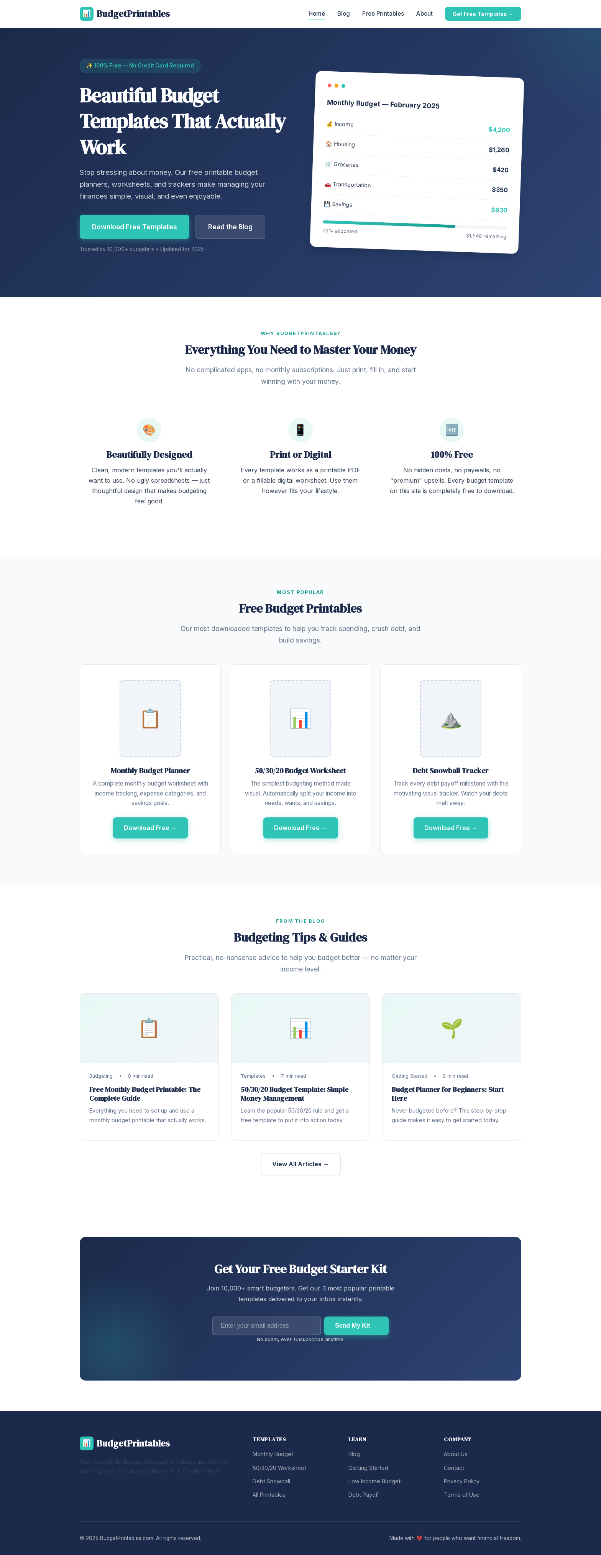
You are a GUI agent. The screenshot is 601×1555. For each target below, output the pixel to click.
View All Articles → (300, 1164)
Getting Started (368, 1468)
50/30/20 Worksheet (279, 1468)
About (424, 13)
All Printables (269, 1494)
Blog (343, 13)
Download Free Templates (134, 227)
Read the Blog (230, 227)
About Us (456, 1454)
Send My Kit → (356, 1325)
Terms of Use (461, 1494)
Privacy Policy (461, 1481)
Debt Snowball (271, 1481)
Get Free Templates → (483, 13)
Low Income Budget (374, 1481)
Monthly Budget (273, 1454)
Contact (454, 1468)
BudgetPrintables (125, 14)
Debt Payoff (363, 1494)
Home (317, 13)
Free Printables (383, 13)
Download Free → (150, 828)
